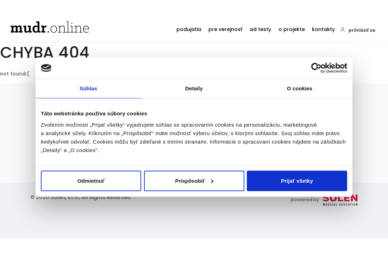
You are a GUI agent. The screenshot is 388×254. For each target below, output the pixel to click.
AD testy (254, 29)
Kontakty (322, 29)
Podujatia (177, 29)
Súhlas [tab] (88, 88)
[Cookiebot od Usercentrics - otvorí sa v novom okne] (316, 68)
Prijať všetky (297, 180)
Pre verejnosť (216, 29)
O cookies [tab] (300, 88)
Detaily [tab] (194, 88)
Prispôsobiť (194, 180)
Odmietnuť (91, 180)
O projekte (288, 29)
